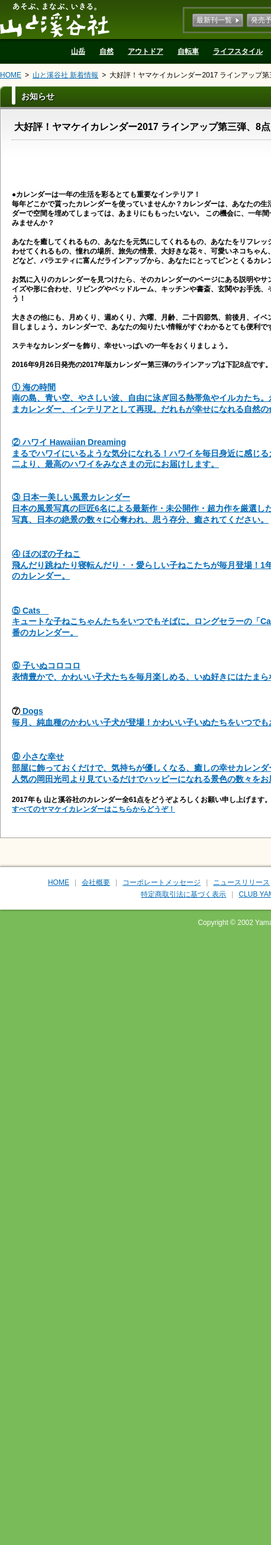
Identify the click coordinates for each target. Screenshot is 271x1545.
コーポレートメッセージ (161, 882)
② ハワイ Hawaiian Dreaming (69, 442)
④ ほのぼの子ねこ (46, 554)
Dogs (31, 711)
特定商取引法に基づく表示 (183, 894)
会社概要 (96, 882)
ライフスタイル (238, 51)
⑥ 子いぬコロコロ (46, 665)
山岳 (78, 51)
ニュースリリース (241, 882)
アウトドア (145, 51)
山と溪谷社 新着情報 (65, 75)
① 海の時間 (34, 387)
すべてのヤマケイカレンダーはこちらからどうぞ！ (93, 809)
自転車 (188, 51)
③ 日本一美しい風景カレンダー (71, 497)
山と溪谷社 (54, 19)
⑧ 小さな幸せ (38, 756)
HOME (10, 75)
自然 (106, 51)
